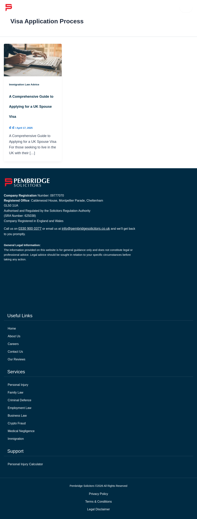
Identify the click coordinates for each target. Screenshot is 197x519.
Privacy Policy (98, 493)
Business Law (17, 415)
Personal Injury (18, 384)
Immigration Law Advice (24, 84)
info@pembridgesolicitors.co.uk (86, 228)
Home (12, 328)
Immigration (16, 438)
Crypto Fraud (17, 423)
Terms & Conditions (98, 501)
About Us (14, 336)
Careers (13, 344)
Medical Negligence (21, 431)
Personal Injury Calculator (25, 464)
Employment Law (19, 408)
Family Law (15, 392)
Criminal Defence (19, 400)
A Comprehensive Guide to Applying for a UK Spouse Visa (31, 107)
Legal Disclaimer (98, 509)
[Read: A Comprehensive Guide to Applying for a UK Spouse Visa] (33, 60)
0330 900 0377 (30, 228)
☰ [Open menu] (186, 8)
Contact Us (15, 351)
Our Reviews (16, 359)
